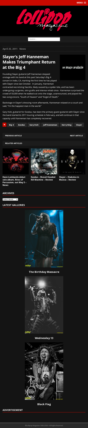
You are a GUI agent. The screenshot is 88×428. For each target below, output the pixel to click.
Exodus (21, 125)
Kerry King (66, 125)
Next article (76, 135)
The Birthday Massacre (44, 272)
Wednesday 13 (44, 338)
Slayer (79, 125)
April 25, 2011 (10, 48)
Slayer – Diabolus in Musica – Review (69, 178)
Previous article (13, 135)
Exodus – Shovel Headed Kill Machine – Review (43, 178)
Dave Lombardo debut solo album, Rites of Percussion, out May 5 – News (15, 181)
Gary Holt (34, 125)
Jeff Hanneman (50, 125)
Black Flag (44, 404)
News (22, 48)
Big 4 (11, 125)
